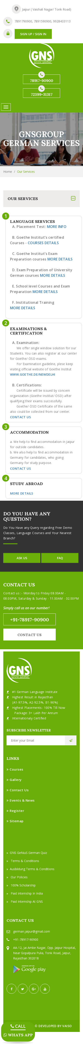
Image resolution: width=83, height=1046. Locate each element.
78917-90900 (41, 79)
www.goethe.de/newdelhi (32, 374)
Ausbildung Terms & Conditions (30, 869)
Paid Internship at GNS (25, 901)
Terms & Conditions (23, 861)
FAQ (60, 558)
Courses (15, 769)
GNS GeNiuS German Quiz (27, 853)
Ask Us (22, 558)
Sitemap (15, 821)
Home (7, 171)
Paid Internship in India (25, 893)
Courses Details (43, 242)
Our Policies (17, 877)
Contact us (29, 635)
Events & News (21, 800)
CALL (18, 1026)
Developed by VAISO (55, 1026)
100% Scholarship (21, 885)
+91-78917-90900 (29, 620)
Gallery (14, 779)
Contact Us (20, 417)
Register (15, 810)
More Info (57, 226)
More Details (60, 259)
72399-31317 (41, 92)
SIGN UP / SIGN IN (33, 34)
